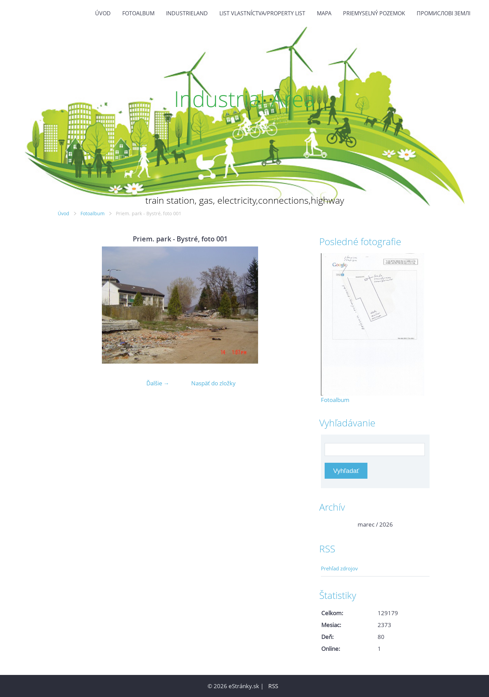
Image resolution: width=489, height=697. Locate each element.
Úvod (103, 13)
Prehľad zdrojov (339, 568)
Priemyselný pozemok (374, 13)
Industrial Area (244, 98)
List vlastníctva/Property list (262, 13)
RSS (273, 686)
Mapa (324, 13)
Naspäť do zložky (213, 383)
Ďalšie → (157, 383)
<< (328, 524)
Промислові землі (443, 13)
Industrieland (187, 13)
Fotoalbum (138, 13)
